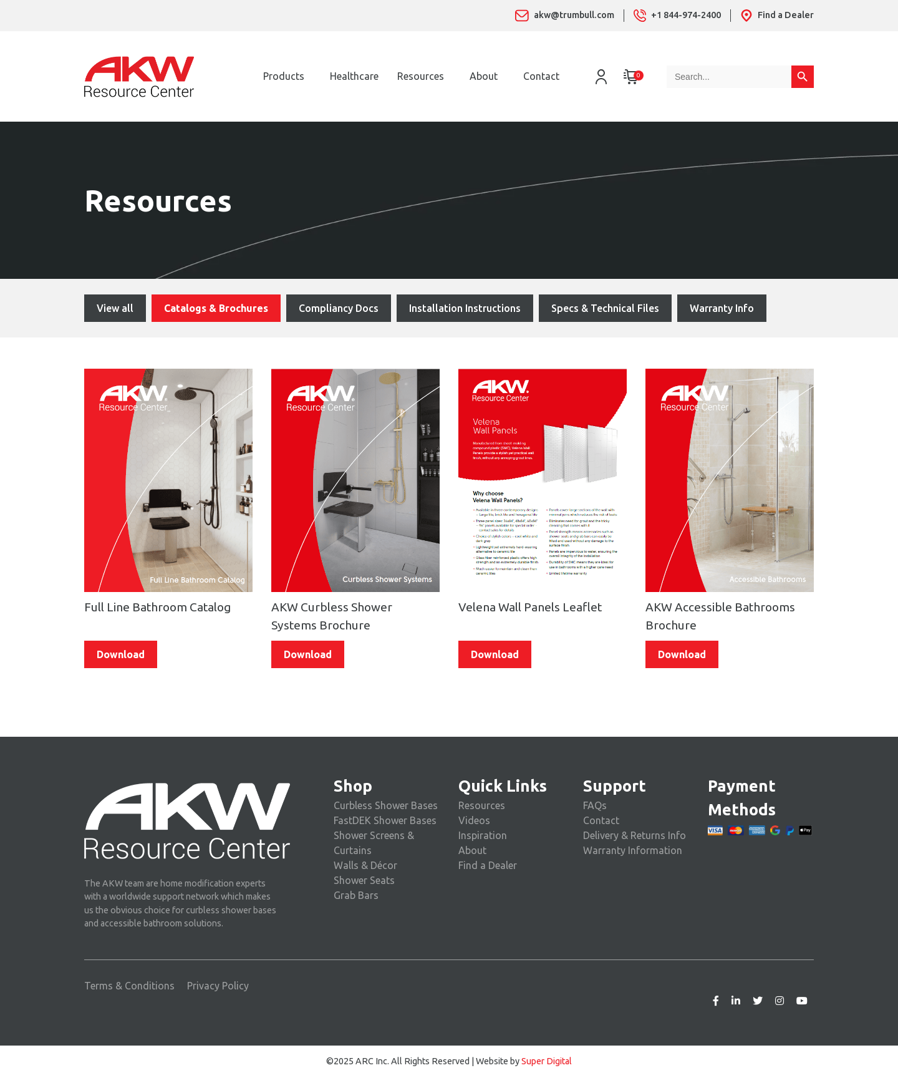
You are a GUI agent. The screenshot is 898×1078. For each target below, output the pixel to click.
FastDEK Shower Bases (385, 820)
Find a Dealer (487, 865)
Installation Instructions (465, 308)
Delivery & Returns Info (634, 835)
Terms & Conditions (129, 985)
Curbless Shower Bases (386, 805)
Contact (541, 76)
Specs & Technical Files (605, 308)
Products (283, 76)
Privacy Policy (218, 985)
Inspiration (482, 835)
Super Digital (546, 1061)
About (484, 76)
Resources (420, 76)
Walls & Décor (365, 865)
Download (121, 654)
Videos (474, 820)
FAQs (595, 805)
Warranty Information (632, 850)
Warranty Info (722, 308)
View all (115, 308)
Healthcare (354, 76)
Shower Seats (364, 880)
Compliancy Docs (339, 308)
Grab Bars (356, 895)
